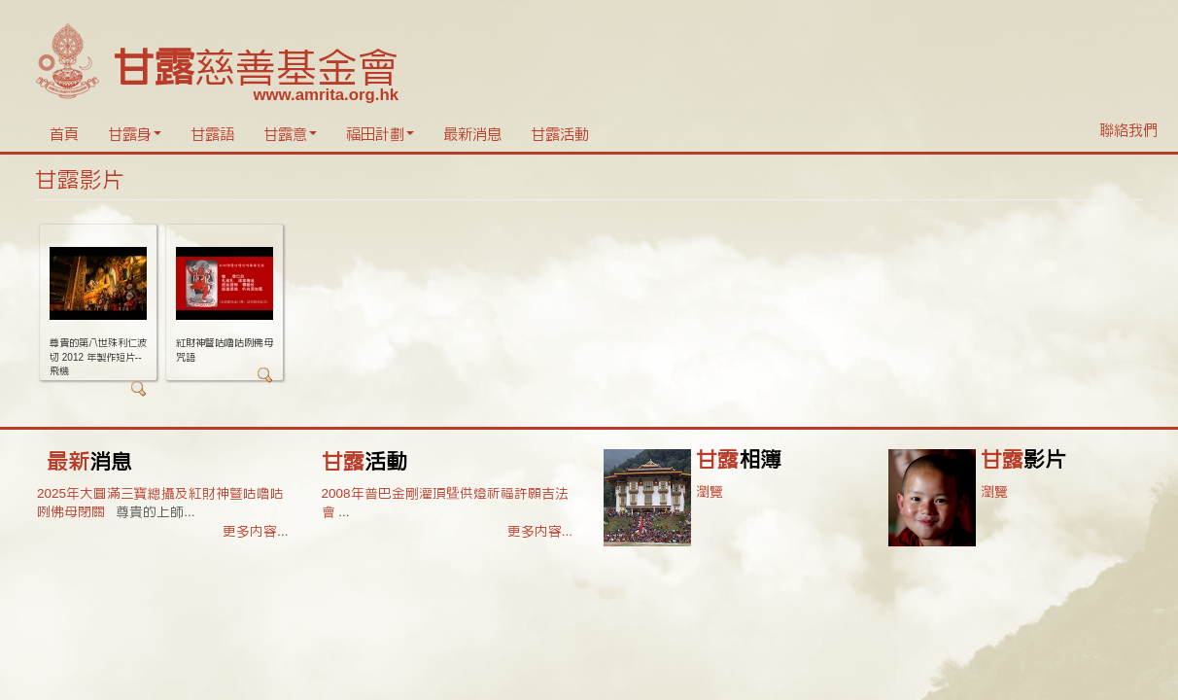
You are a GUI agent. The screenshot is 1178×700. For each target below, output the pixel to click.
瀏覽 (709, 491)
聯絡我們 (1128, 130)
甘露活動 (560, 134)
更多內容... (255, 531)
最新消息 (472, 134)
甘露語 (212, 134)
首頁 (64, 134)
